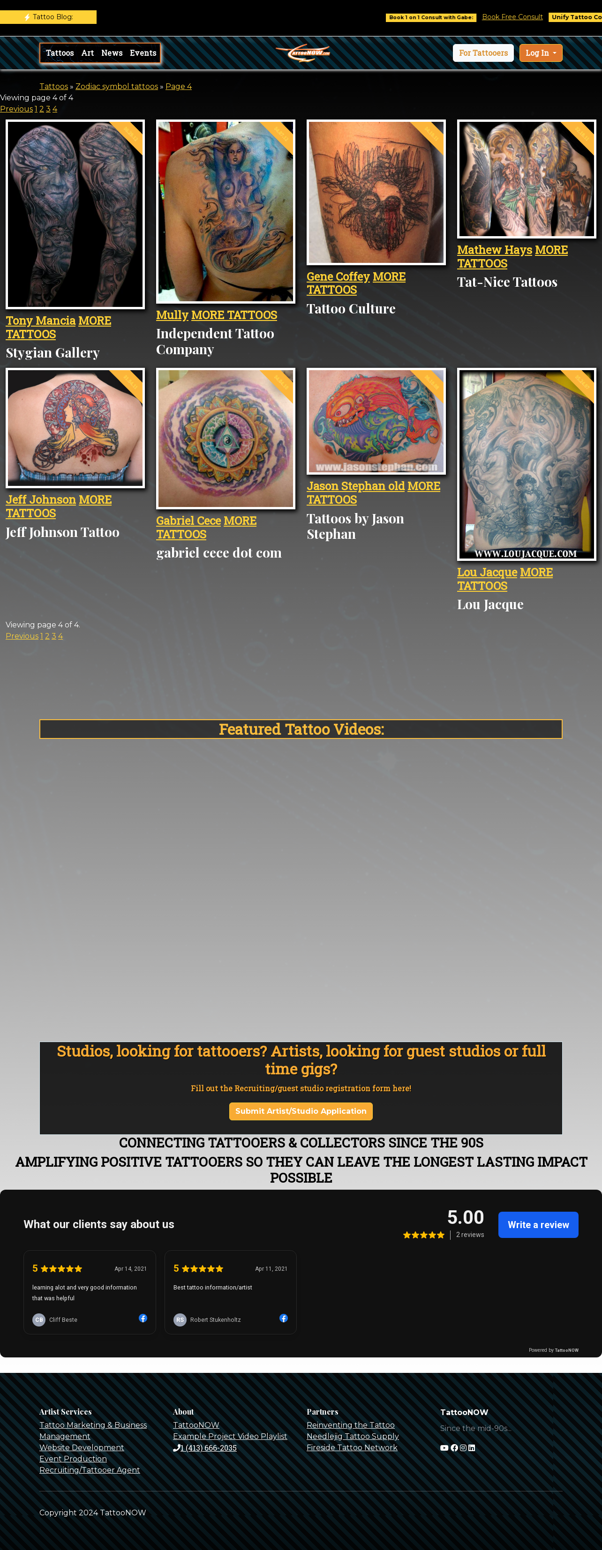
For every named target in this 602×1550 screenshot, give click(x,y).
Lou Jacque (487, 572)
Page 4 (179, 86)
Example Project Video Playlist (230, 1436)
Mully (172, 314)
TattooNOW (196, 1425)
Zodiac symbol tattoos (116, 86)
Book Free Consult (525, 17)
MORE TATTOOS (234, 314)
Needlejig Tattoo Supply (353, 1436)
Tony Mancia (40, 320)
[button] (483, 53)
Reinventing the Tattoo (351, 1425)
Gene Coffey (338, 276)
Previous (16, 108)
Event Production (73, 1458)
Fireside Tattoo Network (352, 1447)
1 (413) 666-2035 (205, 1448)
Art (87, 53)
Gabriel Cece (188, 520)
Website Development (81, 1447)
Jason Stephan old (356, 485)
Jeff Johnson (41, 499)
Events (143, 53)
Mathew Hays (494, 249)
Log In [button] (538, 53)
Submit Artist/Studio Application (301, 1111)
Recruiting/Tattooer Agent (89, 1470)
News (111, 53)
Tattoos (60, 53)
